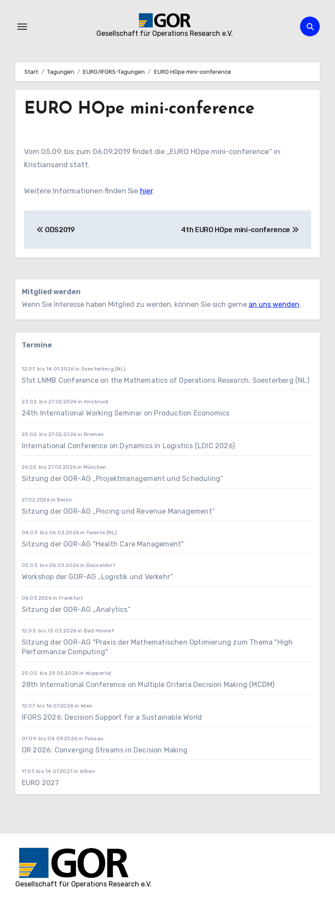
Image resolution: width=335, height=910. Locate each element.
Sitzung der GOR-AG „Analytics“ (76, 609)
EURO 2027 (41, 783)
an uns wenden (274, 304)
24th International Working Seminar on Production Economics (127, 413)
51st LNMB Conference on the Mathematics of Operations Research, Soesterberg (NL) (166, 380)
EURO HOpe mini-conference (139, 109)
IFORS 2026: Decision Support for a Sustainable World (112, 717)
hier (146, 190)
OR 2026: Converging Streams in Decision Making (105, 750)
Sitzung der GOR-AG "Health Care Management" (103, 544)
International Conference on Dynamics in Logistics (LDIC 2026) (128, 446)
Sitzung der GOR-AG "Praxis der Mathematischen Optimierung (127, 642)
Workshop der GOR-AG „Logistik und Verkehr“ (97, 577)
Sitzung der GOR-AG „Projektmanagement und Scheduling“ (123, 478)
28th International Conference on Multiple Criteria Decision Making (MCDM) (148, 684)
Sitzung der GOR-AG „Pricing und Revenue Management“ (118, 511)
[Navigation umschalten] (22, 26)
